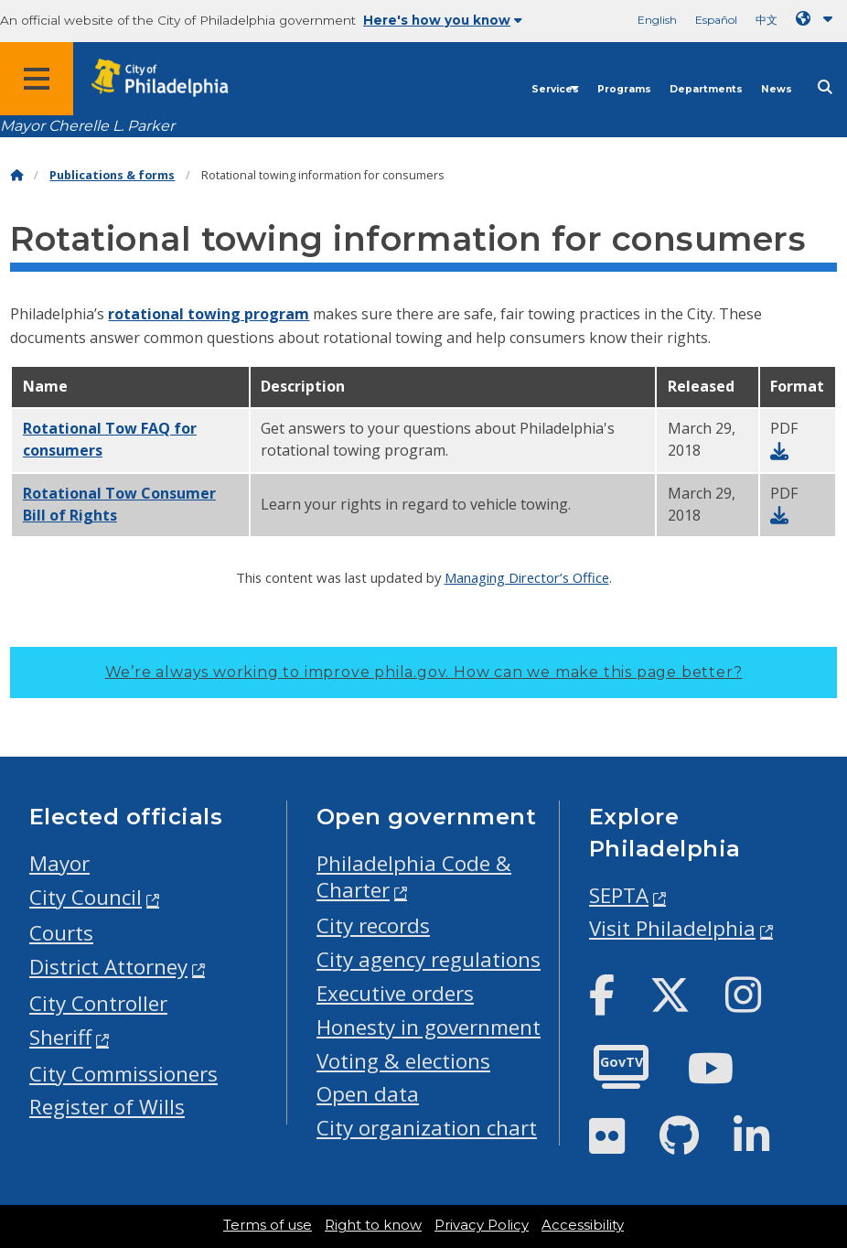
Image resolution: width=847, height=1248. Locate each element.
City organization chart (426, 1128)
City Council (85, 897)
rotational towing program (208, 314)
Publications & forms (112, 175)
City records (373, 925)
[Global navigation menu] (36, 78)
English (657, 20)
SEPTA (619, 895)
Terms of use (267, 1225)
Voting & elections (403, 1061)
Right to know (373, 1225)
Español (716, 20)
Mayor (59, 863)
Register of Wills (107, 1106)
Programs (624, 89)
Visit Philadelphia (672, 928)
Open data (367, 1094)
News (776, 89)
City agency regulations (428, 959)
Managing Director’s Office (527, 577)
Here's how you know (442, 20)
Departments (706, 89)
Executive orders (395, 993)
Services (555, 89)
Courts (61, 933)
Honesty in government (428, 1027)
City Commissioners (123, 1074)
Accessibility (582, 1225)
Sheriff (60, 1037)
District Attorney (108, 966)
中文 (766, 20)
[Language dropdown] (817, 19)
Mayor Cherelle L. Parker (87, 125)
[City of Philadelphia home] (169, 78)
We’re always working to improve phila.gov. (424, 672)
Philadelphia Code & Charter (413, 876)
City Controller (98, 1003)
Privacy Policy (481, 1225)
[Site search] (825, 87)
